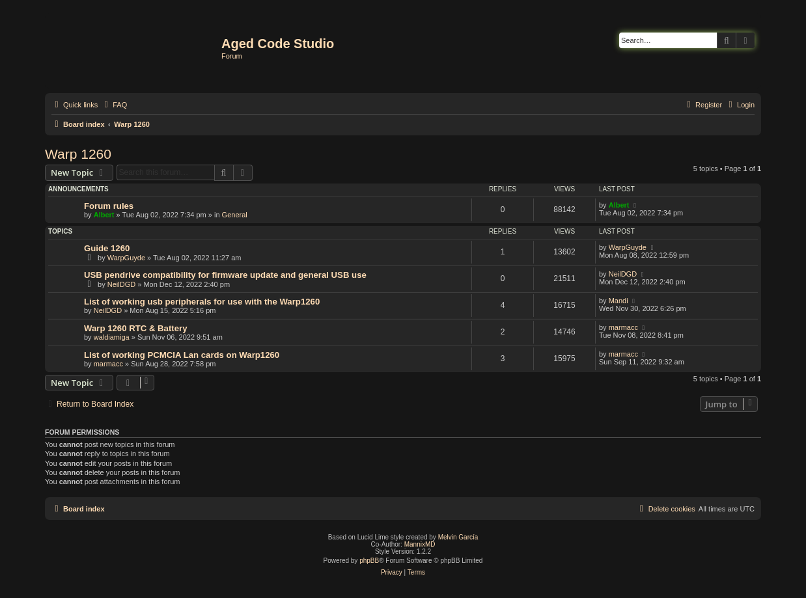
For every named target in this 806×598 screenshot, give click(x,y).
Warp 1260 (78, 153)
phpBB (369, 560)
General (234, 215)
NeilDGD (121, 284)
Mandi (618, 301)
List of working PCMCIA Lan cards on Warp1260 (181, 355)
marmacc (623, 327)
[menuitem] (114, 105)
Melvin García (458, 537)
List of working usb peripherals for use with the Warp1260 (202, 301)
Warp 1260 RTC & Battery (136, 328)
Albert (104, 215)
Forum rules (108, 206)
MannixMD (420, 544)
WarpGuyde (126, 258)
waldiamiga (112, 337)
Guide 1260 (107, 248)
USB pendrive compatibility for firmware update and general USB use (225, 275)
